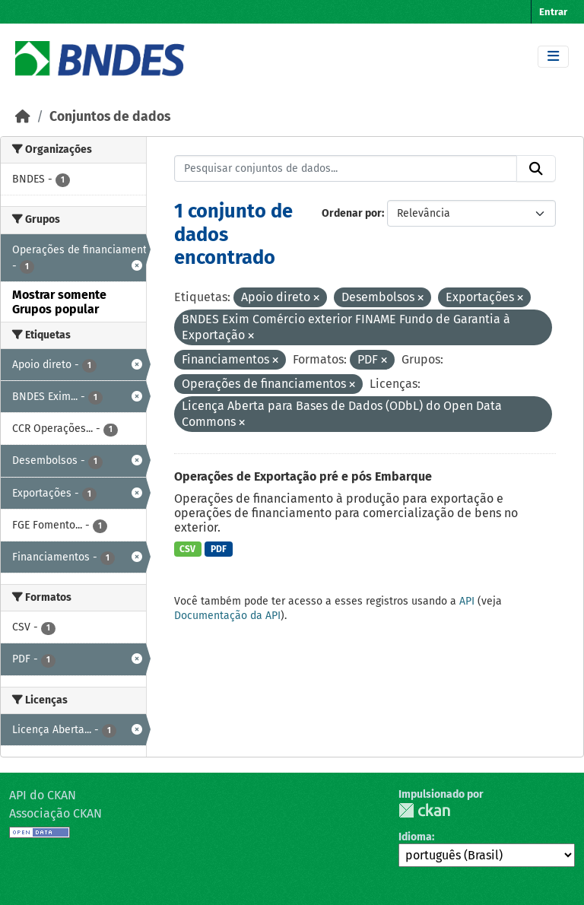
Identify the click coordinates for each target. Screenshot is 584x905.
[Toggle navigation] (553, 57)
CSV (187, 549)
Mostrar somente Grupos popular (59, 301)
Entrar (553, 11)
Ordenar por (352, 213)
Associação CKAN (55, 813)
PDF (219, 549)
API (466, 601)
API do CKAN (42, 795)
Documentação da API (227, 615)
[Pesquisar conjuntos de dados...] (346, 169)
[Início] (22, 117)
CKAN (424, 810)
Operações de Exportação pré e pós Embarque (303, 476)
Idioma (415, 836)
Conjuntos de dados (109, 117)
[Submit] (536, 169)
